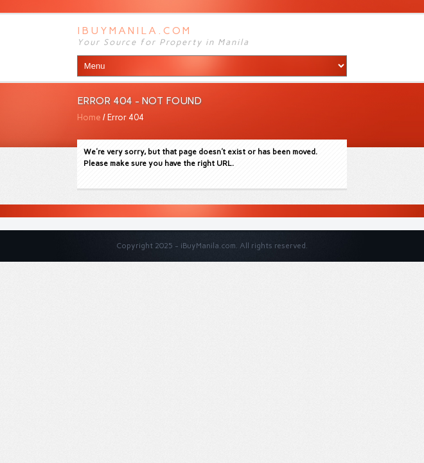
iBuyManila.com (134, 30)
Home (89, 117)
